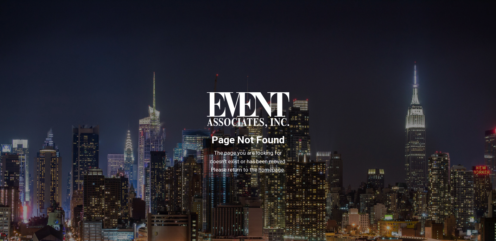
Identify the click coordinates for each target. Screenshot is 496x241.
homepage (271, 169)
